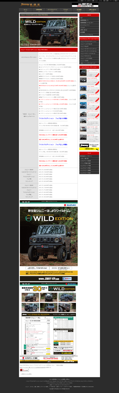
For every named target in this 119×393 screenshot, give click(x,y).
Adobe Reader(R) (41, 367)
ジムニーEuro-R (84, 46)
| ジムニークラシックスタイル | (86, 381)
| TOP (50, 379)
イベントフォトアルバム (86, 34)
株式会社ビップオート (86, 156)
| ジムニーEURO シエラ (60, 382)
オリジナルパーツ (52, 10)
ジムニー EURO (84, 60)
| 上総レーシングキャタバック (55, 384)
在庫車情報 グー (84, 20)
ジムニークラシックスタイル (87, 53)
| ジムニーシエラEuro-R (44, 381)
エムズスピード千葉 (85, 165)
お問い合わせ (93, 10)
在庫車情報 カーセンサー (86, 22)
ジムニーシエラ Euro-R (86, 44)
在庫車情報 (39, 10)
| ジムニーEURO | (68, 382)
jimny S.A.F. (58, 388)
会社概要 (79, 10)
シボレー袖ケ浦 (84, 158)
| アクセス (59, 379)
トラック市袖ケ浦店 (85, 163)
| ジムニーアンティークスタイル (73, 381)
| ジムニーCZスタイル (51, 382)
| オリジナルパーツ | (66, 384)
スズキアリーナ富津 (85, 160)
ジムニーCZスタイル (85, 56)
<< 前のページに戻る (26, 374)
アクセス (66, 10)
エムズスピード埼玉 (85, 168)
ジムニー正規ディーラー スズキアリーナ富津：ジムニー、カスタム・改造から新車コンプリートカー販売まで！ (98, 0)
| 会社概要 (63, 379)
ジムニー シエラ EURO (86, 58)
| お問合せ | (67, 379)
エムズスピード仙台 (85, 172)
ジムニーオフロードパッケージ (88, 48)
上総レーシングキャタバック (87, 63)
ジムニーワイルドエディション (88, 41)
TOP (81, 18)
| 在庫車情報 (54, 379)
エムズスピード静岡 (85, 170)
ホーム (25, 10)
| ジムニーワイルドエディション (33, 381)
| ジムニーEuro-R (52, 381)
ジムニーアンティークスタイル (88, 51)
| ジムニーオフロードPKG (61, 381)
